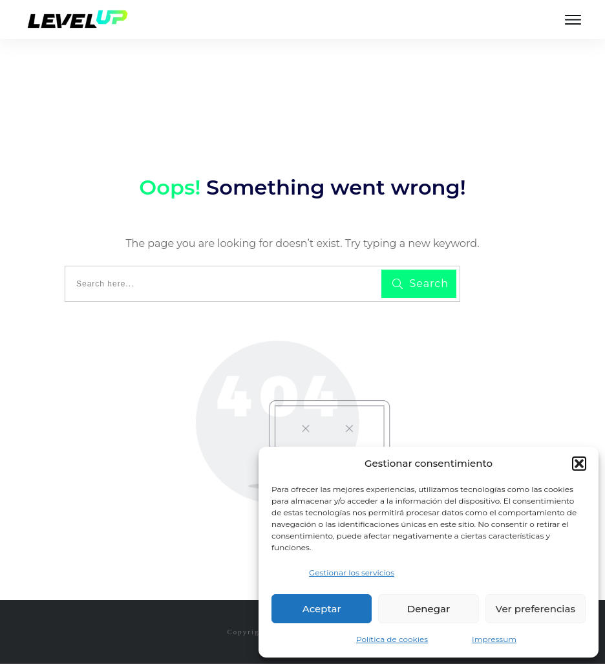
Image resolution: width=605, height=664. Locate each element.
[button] (579, 463)
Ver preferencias (535, 609)
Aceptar (321, 609)
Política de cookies (392, 639)
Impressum (494, 639)
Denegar (428, 609)
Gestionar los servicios (351, 572)
